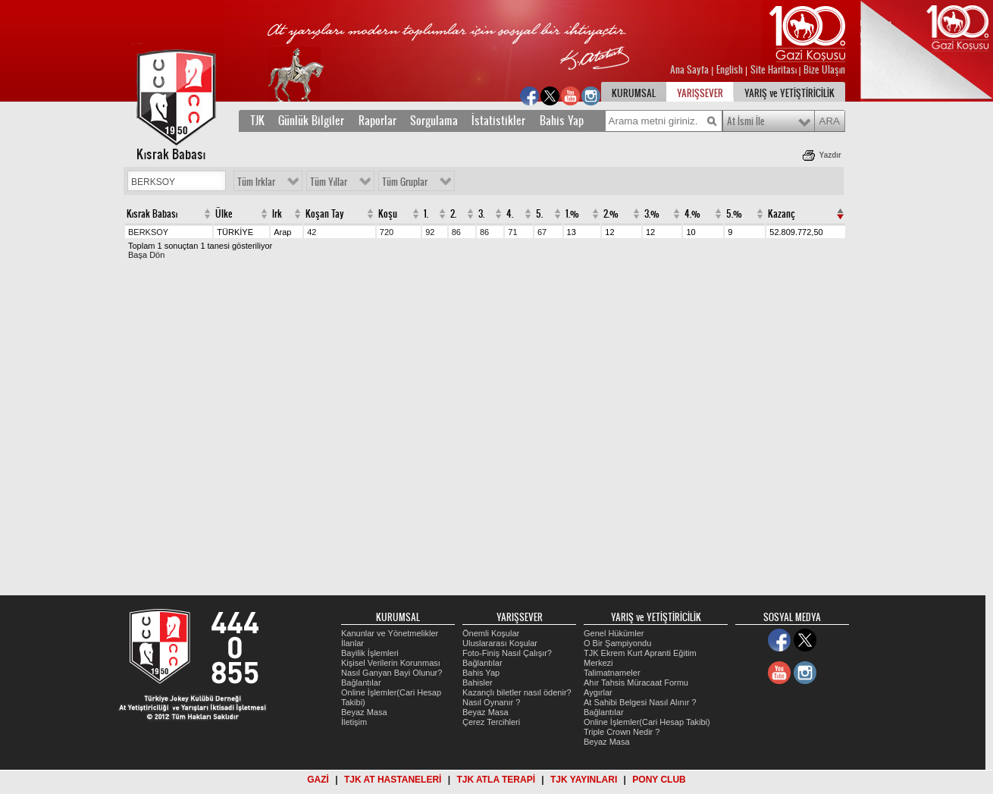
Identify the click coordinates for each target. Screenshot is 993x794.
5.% (734, 214)
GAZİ (318, 779)
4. (509, 214)
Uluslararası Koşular (499, 643)
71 (512, 232)
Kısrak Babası (152, 214)
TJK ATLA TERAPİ (495, 779)
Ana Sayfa (690, 70)
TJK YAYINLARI (583, 779)
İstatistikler (498, 120)
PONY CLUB (658, 779)
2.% (611, 214)
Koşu (387, 214)
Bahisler (477, 682)
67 (542, 232)
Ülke (224, 214)
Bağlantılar (361, 682)
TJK (257, 120)
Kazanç (781, 214)
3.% (651, 214)
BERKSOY (148, 232)
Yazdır (830, 155)
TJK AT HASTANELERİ (392, 779)
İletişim (354, 722)
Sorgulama (434, 120)
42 (311, 232)
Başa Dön (146, 254)
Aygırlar (598, 692)
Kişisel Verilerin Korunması (390, 662)
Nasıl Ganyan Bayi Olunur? (391, 672)
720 (386, 232)
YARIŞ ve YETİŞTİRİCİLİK (789, 93)
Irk (277, 214)
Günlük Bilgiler (311, 120)
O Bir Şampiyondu (617, 643)
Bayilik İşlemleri (370, 652)
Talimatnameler (612, 672)
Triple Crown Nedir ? (621, 731)
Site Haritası (774, 70)
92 (429, 232)
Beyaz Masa (364, 712)
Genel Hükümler (614, 633)
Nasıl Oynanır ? (491, 702)
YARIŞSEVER (700, 93)
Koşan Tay (324, 214)
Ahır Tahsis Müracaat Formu (636, 682)
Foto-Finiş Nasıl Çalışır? (507, 652)
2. (453, 214)
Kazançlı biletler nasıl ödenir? (517, 692)
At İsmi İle (746, 121)
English (729, 70)
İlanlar (352, 643)
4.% (692, 214)
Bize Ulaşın (824, 70)
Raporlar (377, 120)
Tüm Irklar (256, 182)
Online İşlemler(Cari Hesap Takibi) (647, 722)
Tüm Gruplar (405, 182)
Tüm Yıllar (328, 182)
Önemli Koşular (490, 633)
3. (481, 214)
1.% (572, 214)
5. (539, 214)
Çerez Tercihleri (491, 722)
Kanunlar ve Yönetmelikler (389, 633)
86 (456, 232)
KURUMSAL (634, 93)
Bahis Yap (562, 120)
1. (426, 214)
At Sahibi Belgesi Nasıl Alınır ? (640, 702)
